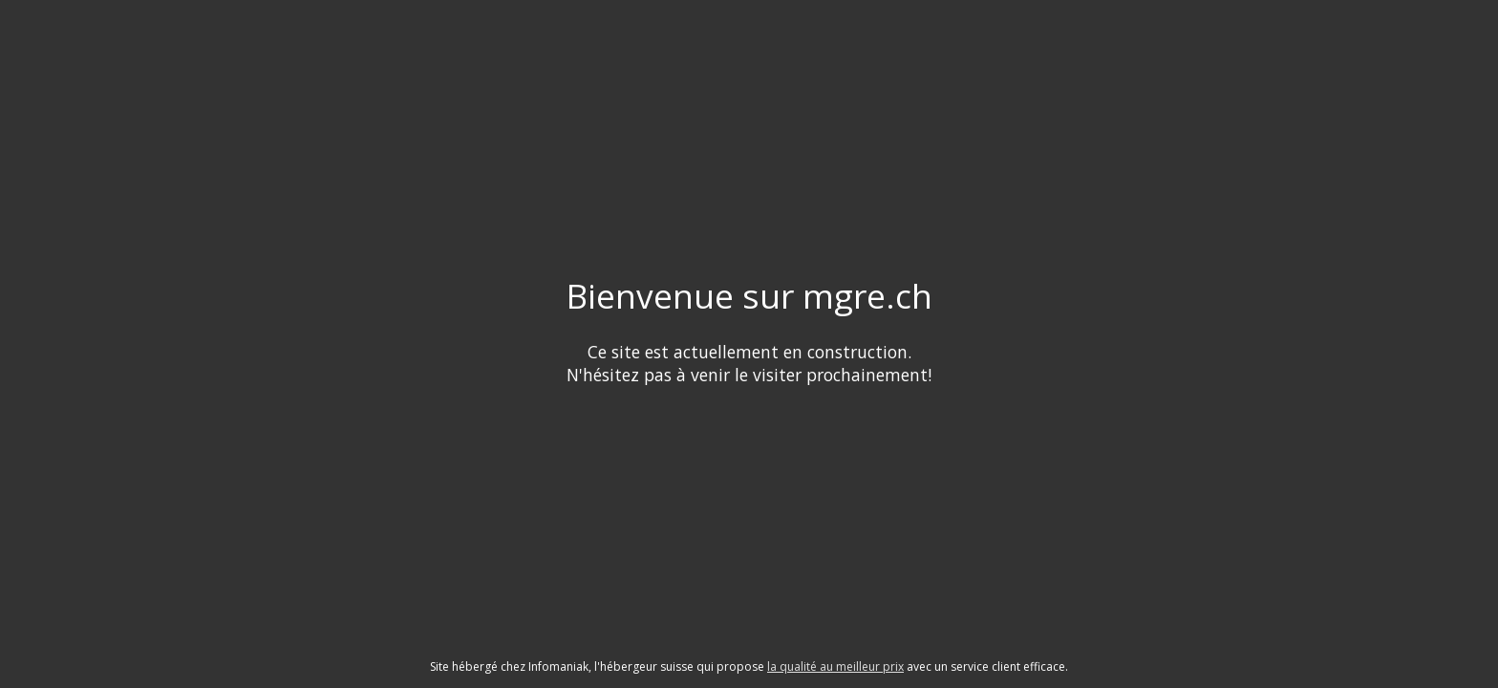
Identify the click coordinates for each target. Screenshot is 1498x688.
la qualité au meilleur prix (835, 666)
